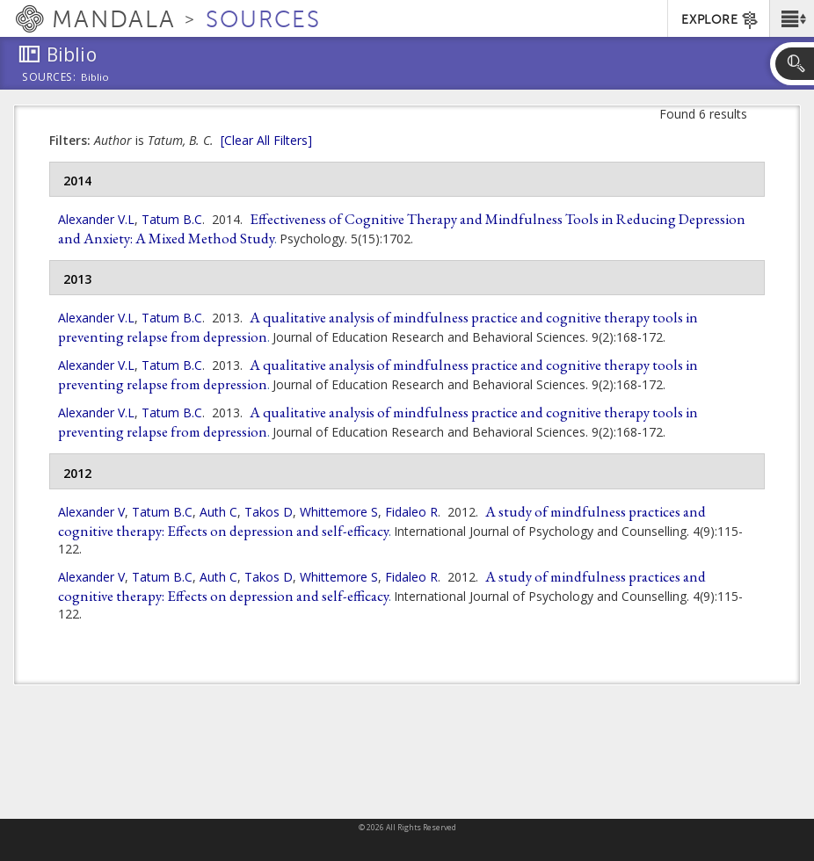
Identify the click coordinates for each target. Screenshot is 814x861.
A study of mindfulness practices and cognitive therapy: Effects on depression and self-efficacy (382, 521)
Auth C (218, 511)
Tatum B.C (172, 219)
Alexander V (91, 511)
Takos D (268, 511)
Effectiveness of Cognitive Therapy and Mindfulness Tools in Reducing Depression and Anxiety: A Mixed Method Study (401, 228)
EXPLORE (720, 20)
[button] (791, 18)
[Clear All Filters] (266, 140)
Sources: (49, 78)
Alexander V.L (96, 219)
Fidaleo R (411, 511)
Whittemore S (339, 511)
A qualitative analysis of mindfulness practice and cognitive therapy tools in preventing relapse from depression (378, 327)
